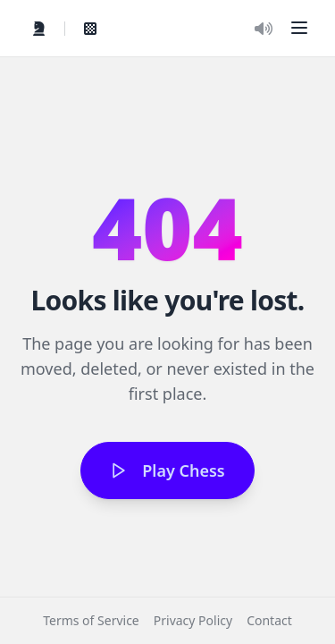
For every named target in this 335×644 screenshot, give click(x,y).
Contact (269, 620)
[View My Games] (90, 28)
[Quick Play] (39, 28)
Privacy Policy (193, 620)
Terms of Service (91, 620)
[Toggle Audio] (263, 28)
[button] (299, 27)
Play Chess (167, 470)
